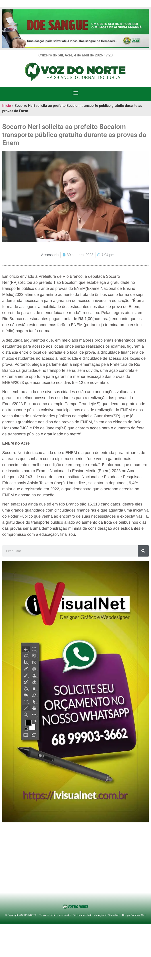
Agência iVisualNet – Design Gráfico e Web (122, 915)
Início (6, 105)
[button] (75, 92)
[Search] (143, 551)
